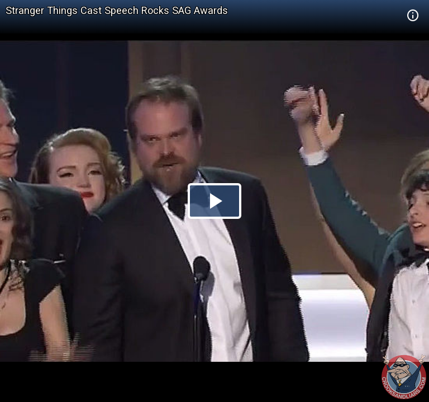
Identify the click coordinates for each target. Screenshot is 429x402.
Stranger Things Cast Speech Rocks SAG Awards (117, 10)
